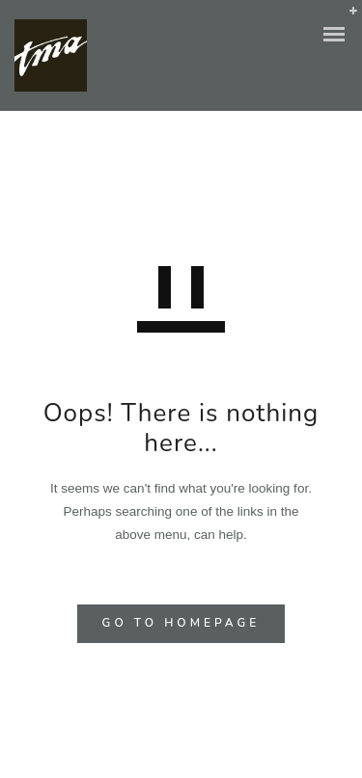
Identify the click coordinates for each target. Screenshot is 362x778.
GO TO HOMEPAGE (181, 622)
